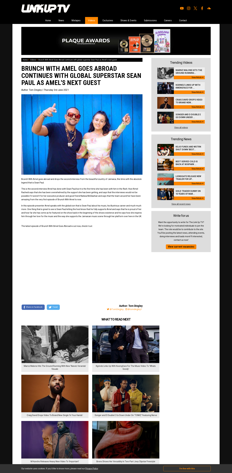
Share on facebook (33, 307)
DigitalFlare (55, 454)
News (54, 20)
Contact (192, 20)
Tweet (53, 307)
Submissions (154, 20)
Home (39, 20)
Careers (174, 20)
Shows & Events (130, 20)
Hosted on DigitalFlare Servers (32, 457)
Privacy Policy (53, 439)
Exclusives (106, 20)
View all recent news (181, 204)
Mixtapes (71, 20)
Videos (88, 20)
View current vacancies (181, 246)
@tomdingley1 (133, 309)
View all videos (181, 128)
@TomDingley (113, 309)
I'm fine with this (187, 468)
